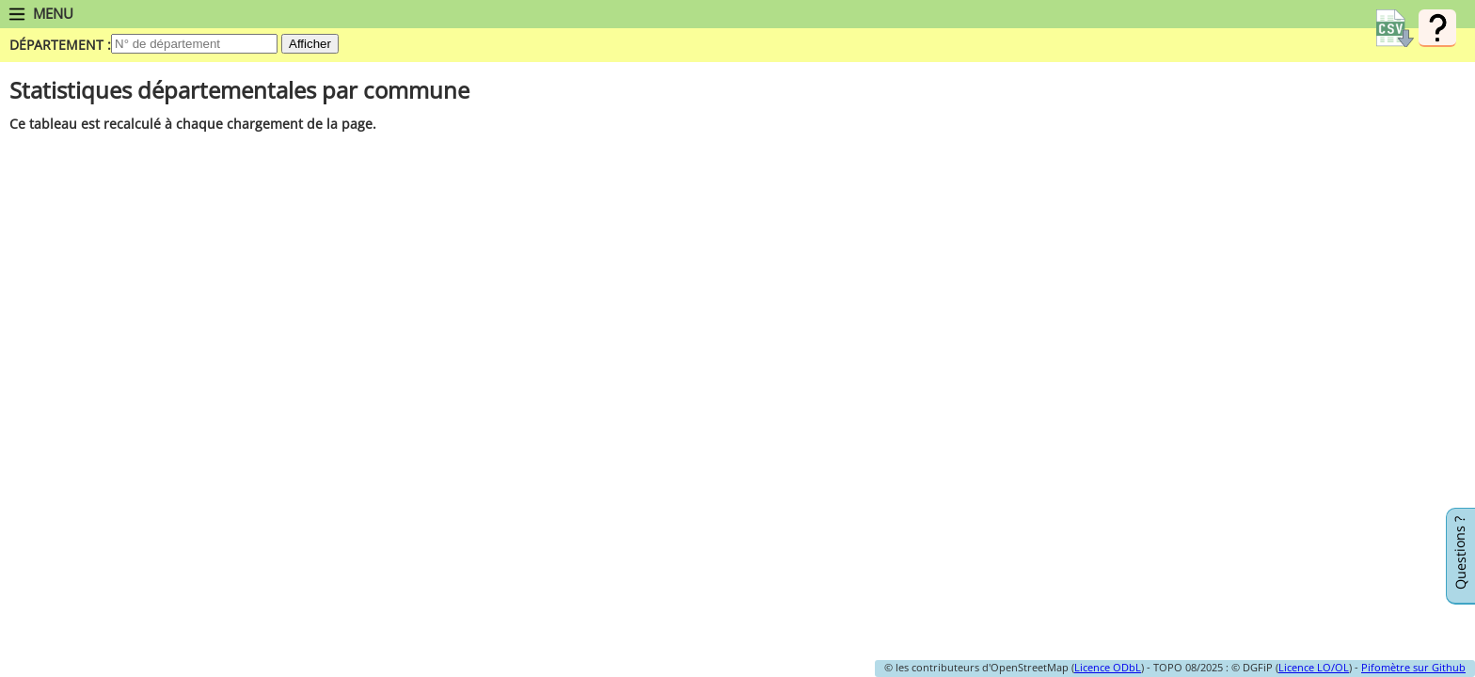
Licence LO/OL (1313, 667)
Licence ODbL (1107, 667)
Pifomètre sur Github (1413, 667)
